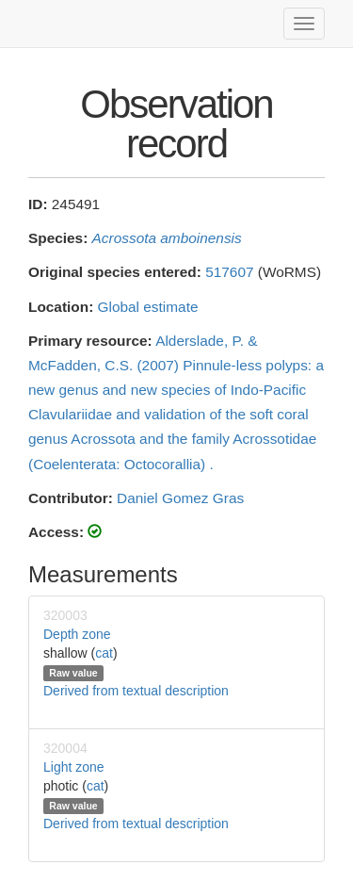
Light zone (73, 767)
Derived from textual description (136, 690)
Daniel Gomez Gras (180, 498)
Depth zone (77, 634)
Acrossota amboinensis (167, 238)
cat (104, 653)
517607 (229, 272)
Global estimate (148, 307)
